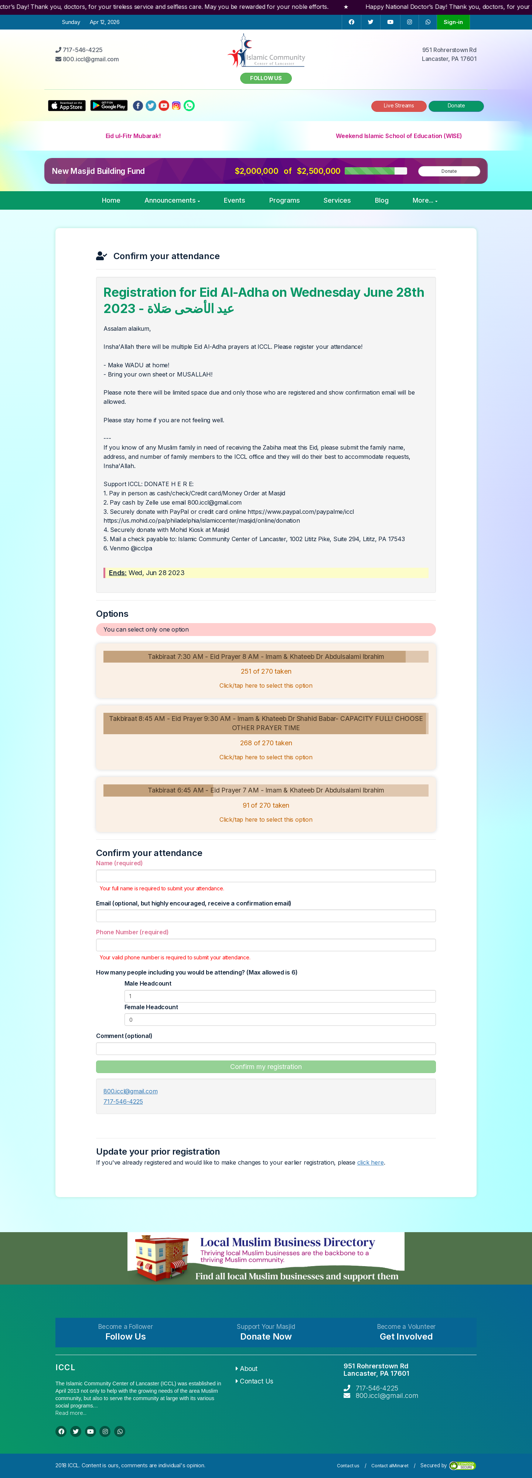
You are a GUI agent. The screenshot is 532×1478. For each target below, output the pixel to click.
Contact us (348, 1465)
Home (111, 200)
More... (425, 200)
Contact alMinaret (390, 1465)
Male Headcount (148, 983)
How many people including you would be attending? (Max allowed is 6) (196, 972)
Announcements (172, 200)
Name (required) (119, 863)
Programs (284, 200)
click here (370, 1162)
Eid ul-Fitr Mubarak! (133, 136)
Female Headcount (151, 1007)
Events (234, 200)
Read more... (70, 1413)
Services (337, 200)
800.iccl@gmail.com (130, 1091)
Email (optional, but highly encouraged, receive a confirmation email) (193, 903)
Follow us (266, 78)
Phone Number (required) (132, 932)
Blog (382, 200)
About (247, 1368)
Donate (456, 105)
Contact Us (255, 1381)
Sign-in (453, 21)
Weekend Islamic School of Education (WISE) (399, 136)
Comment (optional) (124, 1035)
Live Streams (399, 105)
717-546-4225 (123, 1101)
